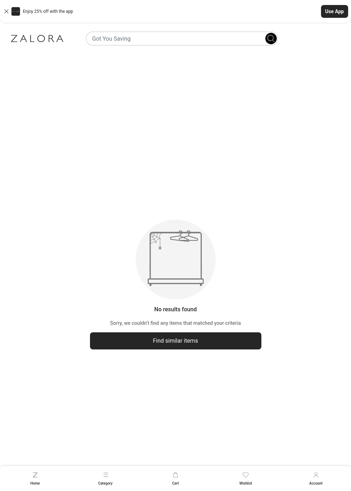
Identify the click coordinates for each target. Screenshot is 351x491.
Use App (334, 11)
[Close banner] (6, 11)
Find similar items (175, 340)
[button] (175, 11)
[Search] (271, 38)
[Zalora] (37, 38)
